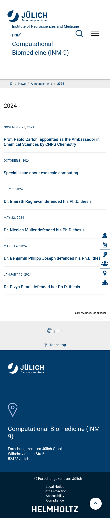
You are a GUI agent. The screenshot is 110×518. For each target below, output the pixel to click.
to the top (54, 344)
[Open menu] (95, 33)
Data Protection (55, 491)
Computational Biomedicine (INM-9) (40, 48)
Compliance (55, 500)
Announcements (41, 83)
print (54, 330)
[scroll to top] (96, 504)
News (22, 83)
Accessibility (55, 496)
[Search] (79, 33)
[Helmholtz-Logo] (55, 511)
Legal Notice (55, 487)
